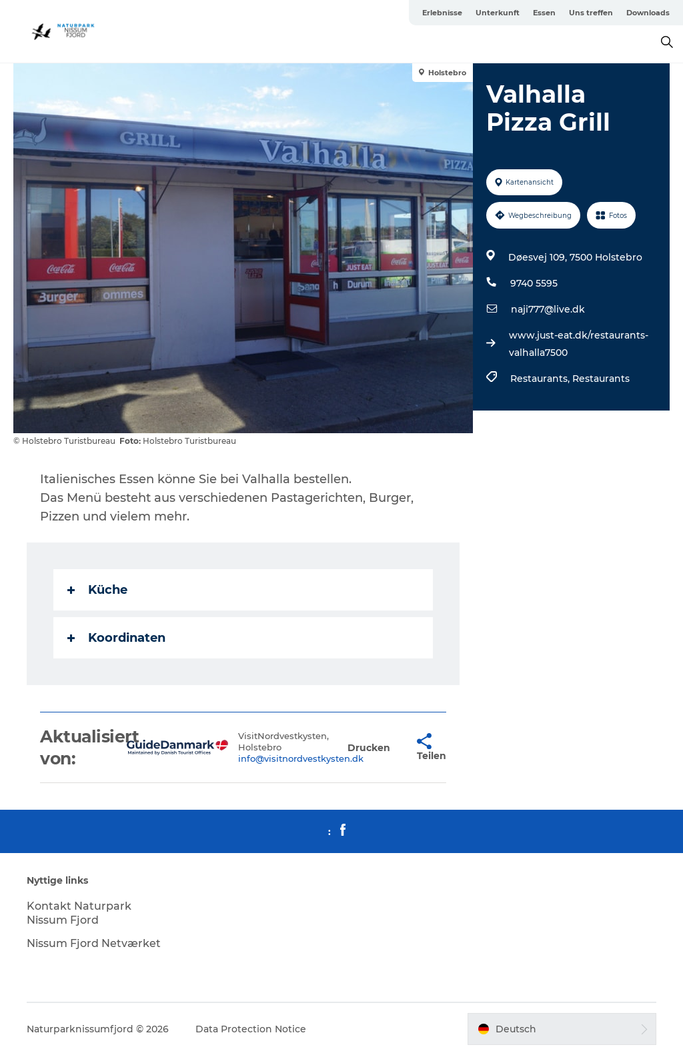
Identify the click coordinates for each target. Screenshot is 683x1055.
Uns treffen (591, 12)
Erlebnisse (442, 12)
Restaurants (601, 379)
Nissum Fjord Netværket (94, 943)
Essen (544, 12)
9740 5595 (534, 283)
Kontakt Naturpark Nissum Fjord (79, 913)
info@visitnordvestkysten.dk (301, 758)
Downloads (648, 12)
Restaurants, (541, 379)
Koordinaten (116, 637)
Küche (97, 589)
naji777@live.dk (548, 309)
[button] (369, 747)
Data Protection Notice (250, 1029)
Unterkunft (498, 12)
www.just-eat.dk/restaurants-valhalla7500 (578, 344)
